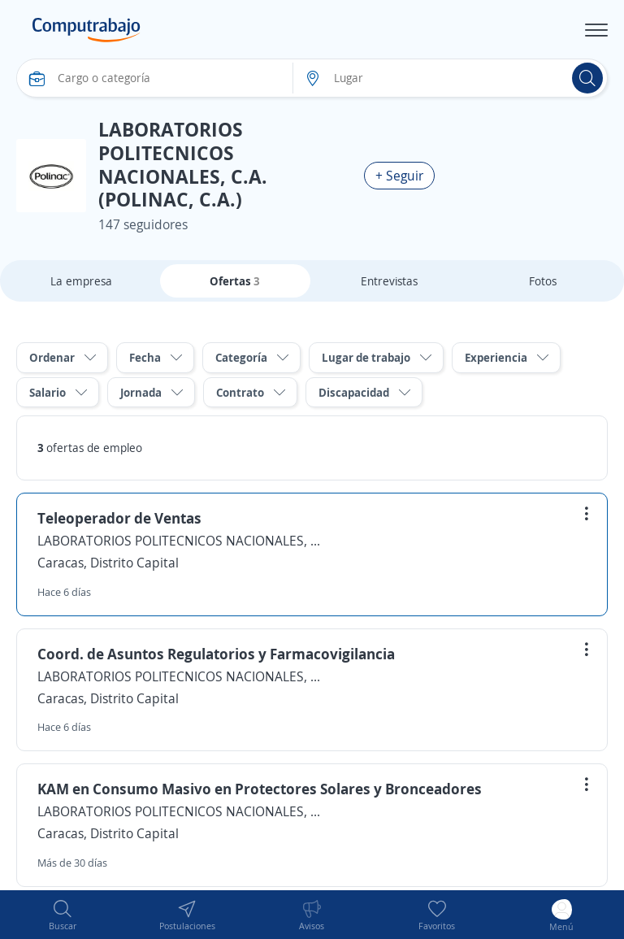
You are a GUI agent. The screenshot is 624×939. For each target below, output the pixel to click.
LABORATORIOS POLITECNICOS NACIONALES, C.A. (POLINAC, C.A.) (179, 541)
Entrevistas (389, 281)
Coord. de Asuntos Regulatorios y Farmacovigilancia (216, 653)
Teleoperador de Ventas (119, 518)
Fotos (543, 281)
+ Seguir (399, 176)
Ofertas (235, 281)
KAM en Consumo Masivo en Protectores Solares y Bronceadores (259, 788)
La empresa (81, 281)
